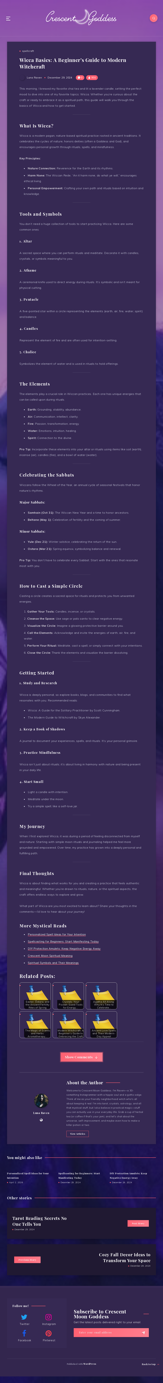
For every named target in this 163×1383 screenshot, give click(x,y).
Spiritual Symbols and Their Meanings (54, 963)
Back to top (150, 1370)
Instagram (48, 1326)
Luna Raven (41, 1116)
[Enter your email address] (111, 1339)
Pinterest (48, 1342)
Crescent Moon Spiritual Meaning (51, 956)
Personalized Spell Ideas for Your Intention (57, 934)
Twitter (24, 1326)
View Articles (76, 1140)
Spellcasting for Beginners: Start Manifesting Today (64, 941)
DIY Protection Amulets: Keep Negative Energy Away (65, 948)
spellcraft (28, 51)
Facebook (24, 1342)
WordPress (89, 1370)
